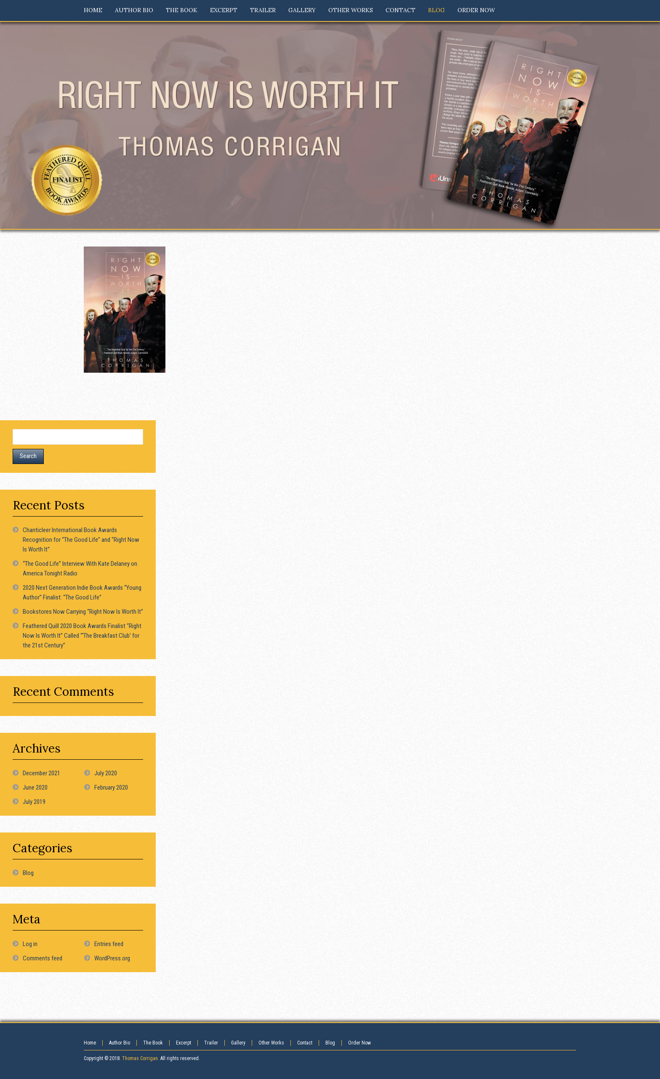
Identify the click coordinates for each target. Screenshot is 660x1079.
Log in (30, 944)
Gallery (238, 1043)
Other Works (271, 1043)
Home (90, 1043)
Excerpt (183, 1043)
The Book (153, 1043)
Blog (28, 873)
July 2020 (105, 773)
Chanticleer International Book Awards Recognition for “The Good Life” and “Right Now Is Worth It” (81, 539)
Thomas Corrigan (140, 1058)
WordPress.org (112, 958)
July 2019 (34, 802)
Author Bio (119, 1043)
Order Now (359, 1043)
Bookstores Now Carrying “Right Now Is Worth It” (83, 611)
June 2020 (35, 787)
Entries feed (108, 944)
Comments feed (42, 958)
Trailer (211, 1043)
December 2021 (41, 773)
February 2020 (111, 787)
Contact (304, 1043)
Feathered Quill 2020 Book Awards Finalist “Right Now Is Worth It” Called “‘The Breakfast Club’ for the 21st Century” (82, 635)
